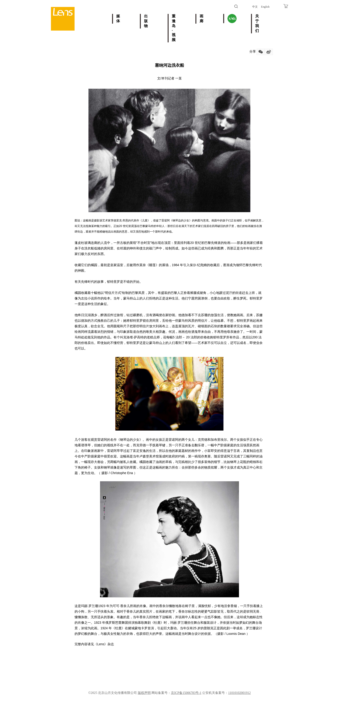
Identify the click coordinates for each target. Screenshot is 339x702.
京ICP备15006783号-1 (186, 693)
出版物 (146, 21)
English (265, 6)
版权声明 (144, 693)
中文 (255, 6)
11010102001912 (239, 693)
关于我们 (257, 23)
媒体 (118, 18)
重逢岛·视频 (174, 28)
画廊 (201, 18)
